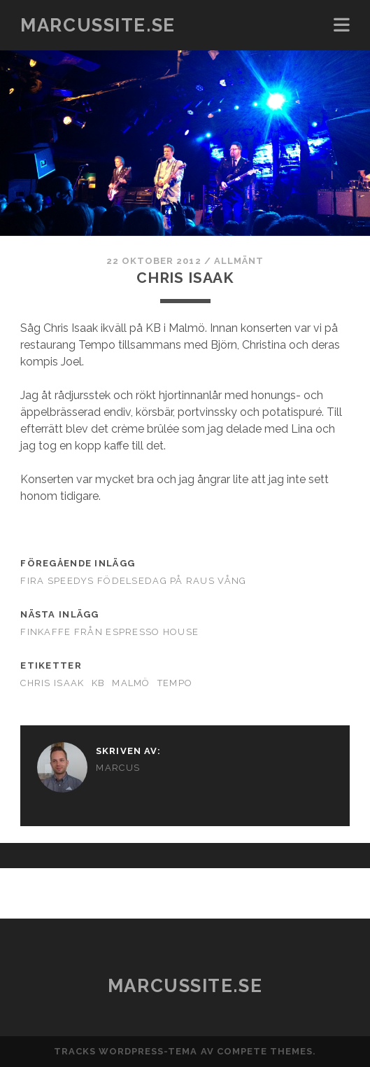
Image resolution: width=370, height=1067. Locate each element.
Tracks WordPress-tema (126, 1051)
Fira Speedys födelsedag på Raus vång (133, 581)
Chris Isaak (52, 683)
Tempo (174, 683)
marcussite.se (97, 25)
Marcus (118, 767)
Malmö (131, 683)
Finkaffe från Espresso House (109, 632)
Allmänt (239, 261)
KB (99, 683)
